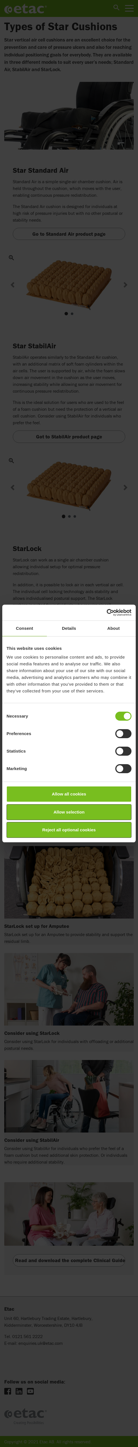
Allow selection (68, 812)
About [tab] (113, 628)
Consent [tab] (24, 628)
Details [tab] (69, 628)
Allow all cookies (69, 794)
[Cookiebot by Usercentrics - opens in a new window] (106, 612)
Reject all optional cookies (69, 829)
